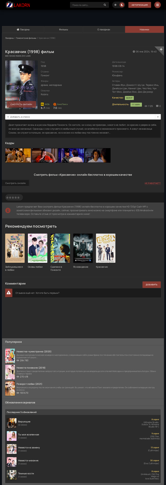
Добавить (152, 284)
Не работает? (153, 183)
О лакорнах (103, 29)
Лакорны (23, 29)
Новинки (144, 29)
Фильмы (63, 29)
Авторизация (140, 5)
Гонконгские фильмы (26, 38)
